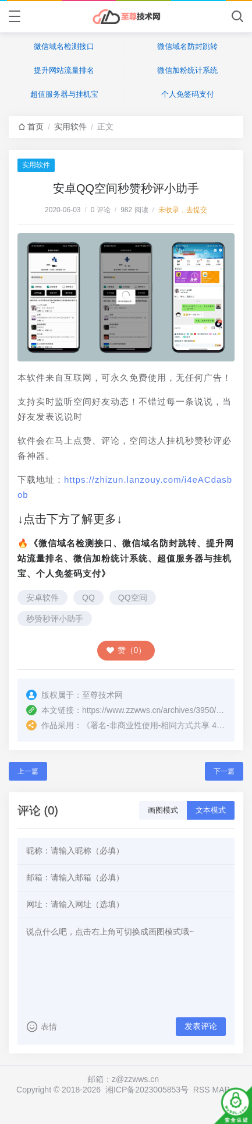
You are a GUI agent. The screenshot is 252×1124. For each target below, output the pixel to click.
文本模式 (211, 810)
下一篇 (224, 771)
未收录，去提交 (182, 210)
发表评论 (200, 1026)
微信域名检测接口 (64, 46)
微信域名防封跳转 (187, 46)
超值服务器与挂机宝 (64, 94)
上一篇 (27, 771)
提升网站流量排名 (64, 70)
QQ (88, 597)
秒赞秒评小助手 (54, 618)
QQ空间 (132, 597)
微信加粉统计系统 (187, 70)
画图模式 (163, 810)
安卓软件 (42, 597)
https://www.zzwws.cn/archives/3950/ (149, 710)
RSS (201, 1089)
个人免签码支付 (187, 94)
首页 (35, 126)
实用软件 (70, 126)
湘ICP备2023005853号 (147, 1089)
